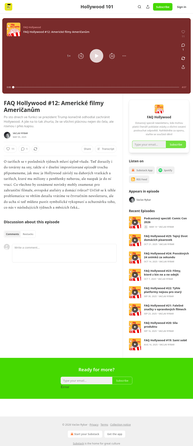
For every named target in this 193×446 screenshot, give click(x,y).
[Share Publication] (148, 7)
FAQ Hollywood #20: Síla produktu (161, 330)
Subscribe (162, 7)
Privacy (94, 424)
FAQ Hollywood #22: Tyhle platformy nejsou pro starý (163, 295)
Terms (104, 424)
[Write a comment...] (64, 253)
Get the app (114, 434)
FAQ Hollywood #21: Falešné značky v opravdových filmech (165, 313)
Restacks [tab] (28, 234)
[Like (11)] (10, 149)
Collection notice (120, 424)
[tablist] (20, 234)
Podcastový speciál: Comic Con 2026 (165, 225)
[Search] (139, 7)
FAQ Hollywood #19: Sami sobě (165, 345)
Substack (78, 443)
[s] (135, 228)
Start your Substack (84, 434)
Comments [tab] (12, 234)
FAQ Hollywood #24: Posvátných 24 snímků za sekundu (166, 260)
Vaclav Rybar (20, 133)
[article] (159, 228)
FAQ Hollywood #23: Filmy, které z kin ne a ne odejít (162, 278)
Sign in (181, 7)
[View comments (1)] (183, 47)
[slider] (96, 87)
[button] (68, 56)
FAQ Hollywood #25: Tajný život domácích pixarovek (166, 243)
